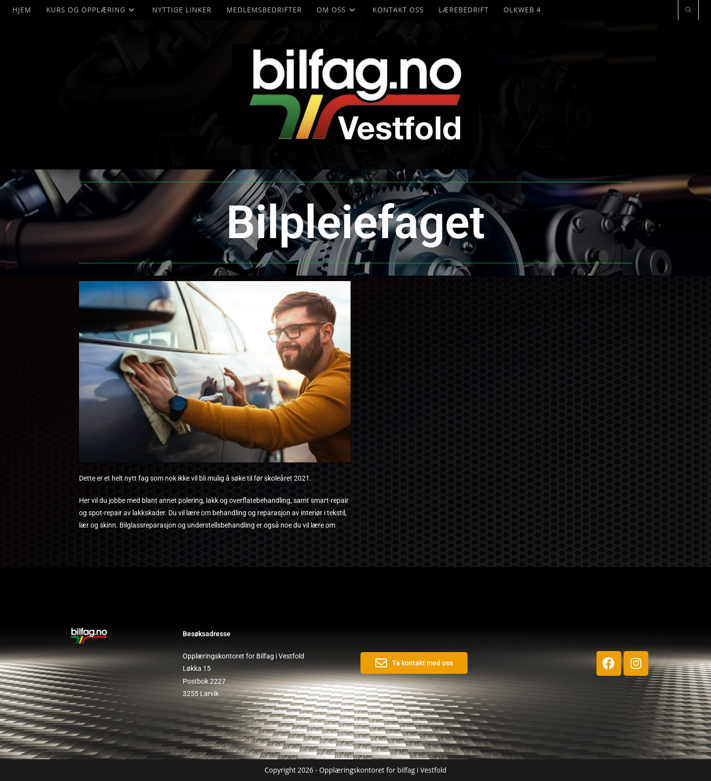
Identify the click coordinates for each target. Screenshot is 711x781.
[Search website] (688, 10)
